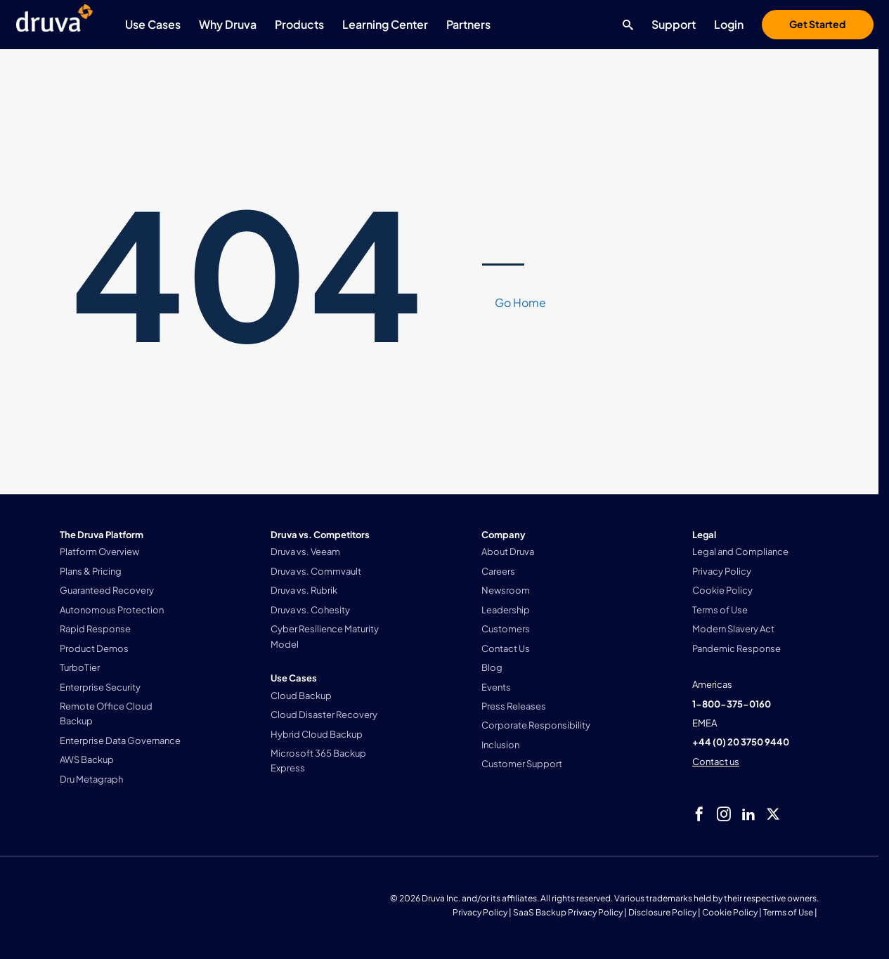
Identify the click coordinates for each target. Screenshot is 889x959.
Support (673, 24)
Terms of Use (788, 912)
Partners (468, 24)
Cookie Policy (730, 912)
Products (299, 24)
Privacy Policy (480, 912)
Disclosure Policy (662, 912)
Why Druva (228, 24)
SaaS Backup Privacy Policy (568, 912)
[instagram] (724, 814)
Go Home (520, 302)
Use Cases (153, 24)
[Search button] (624, 24)
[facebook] (699, 814)
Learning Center (385, 24)
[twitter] (773, 814)
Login (729, 24)
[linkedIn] (748, 814)
